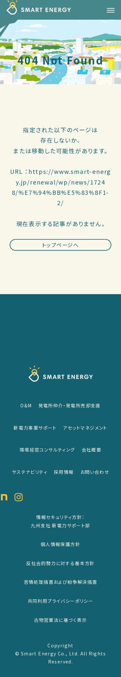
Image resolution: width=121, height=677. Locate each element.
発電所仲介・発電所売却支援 (69, 405)
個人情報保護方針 (60, 544)
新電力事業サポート (35, 427)
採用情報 (64, 472)
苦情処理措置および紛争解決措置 (60, 582)
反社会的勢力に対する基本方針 (60, 563)
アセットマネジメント (85, 427)
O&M (26, 405)
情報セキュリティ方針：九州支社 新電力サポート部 (60, 521)
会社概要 (92, 449)
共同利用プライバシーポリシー (61, 601)
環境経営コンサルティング (47, 449)
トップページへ (60, 250)
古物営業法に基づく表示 (60, 620)
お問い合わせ (94, 472)
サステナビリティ (29, 472)
